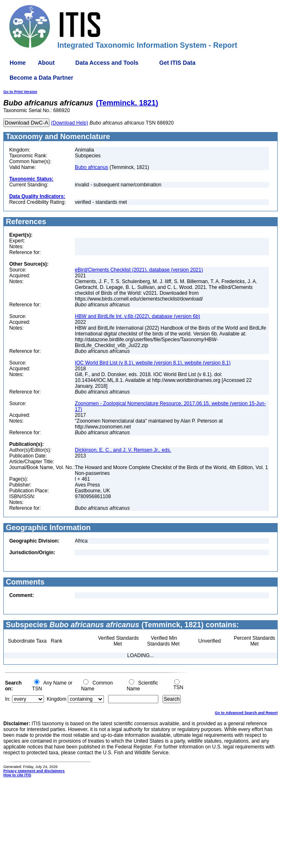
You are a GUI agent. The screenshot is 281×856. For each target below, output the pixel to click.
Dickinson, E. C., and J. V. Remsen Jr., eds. (123, 450)
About (46, 62)
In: (7, 699)
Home (18, 62)
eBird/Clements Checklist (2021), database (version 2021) (139, 270)
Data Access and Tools (106, 62)
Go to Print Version (20, 92)
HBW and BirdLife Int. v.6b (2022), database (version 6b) (137, 316)
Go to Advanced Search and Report (246, 713)
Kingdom (56, 699)
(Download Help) (69, 123)
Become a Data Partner (41, 77)
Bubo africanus (91, 167)
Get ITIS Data (177, 62)
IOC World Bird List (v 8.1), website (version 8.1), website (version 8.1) (153, 363)
